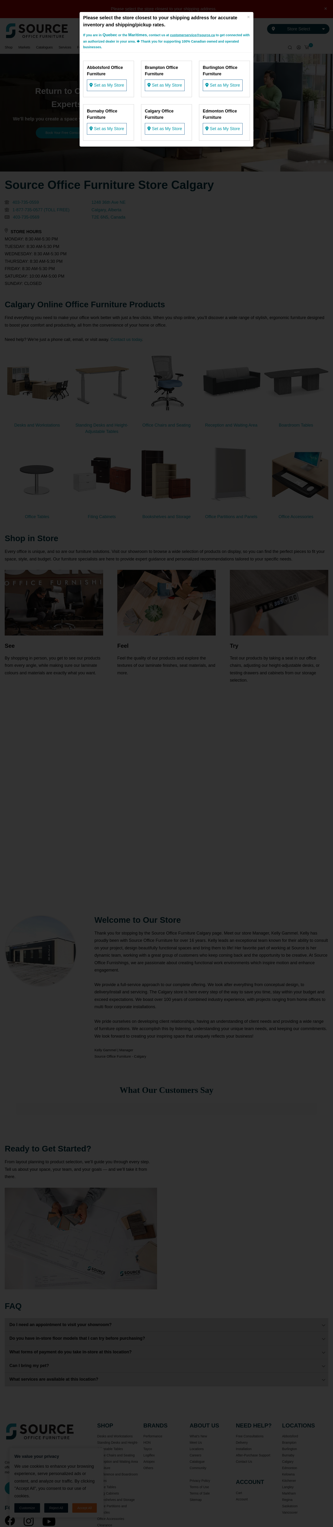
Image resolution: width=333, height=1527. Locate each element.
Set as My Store (106, 85)
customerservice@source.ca (192, 35)
